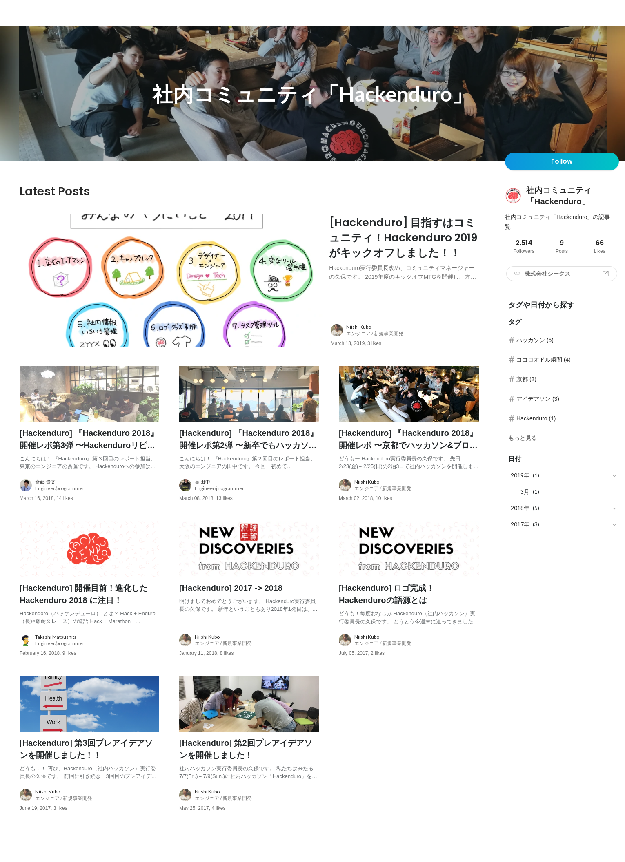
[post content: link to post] (404, 255)
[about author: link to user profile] (410, 333)
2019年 (520, 475)
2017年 (520, 524)
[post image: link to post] (171, 282)
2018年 (520, 507)
